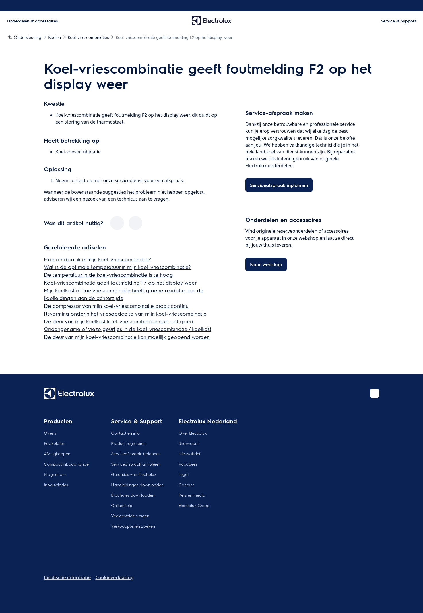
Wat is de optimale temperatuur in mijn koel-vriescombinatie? (117, 267)
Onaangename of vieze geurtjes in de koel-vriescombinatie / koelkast (128, 329)
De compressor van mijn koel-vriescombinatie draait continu (116, 305)
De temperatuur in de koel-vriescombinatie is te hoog (108, 274)
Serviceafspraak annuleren (136, 463)
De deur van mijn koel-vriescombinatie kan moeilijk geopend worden (127, 336)
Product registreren (128, 443)
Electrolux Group (193, 505)
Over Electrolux (192, 432)
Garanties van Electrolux (133, 474)
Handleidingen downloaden (137, 484)
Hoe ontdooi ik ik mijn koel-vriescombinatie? (97, 259)
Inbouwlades (56, 484)
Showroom (188, 443)
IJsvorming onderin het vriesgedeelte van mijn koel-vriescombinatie (125, 313)
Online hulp (121, 505)
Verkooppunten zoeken (133, 526)
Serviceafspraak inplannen (136, 453)
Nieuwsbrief (189, 453)
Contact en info (125, 432)
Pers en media (191, 494)
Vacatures (187, 463)
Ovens (50, 432)
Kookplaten (54, 443)
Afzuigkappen (57, 453)
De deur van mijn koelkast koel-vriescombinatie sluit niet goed (118, 321)
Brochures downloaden (132, 494)
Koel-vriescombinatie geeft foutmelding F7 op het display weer (120, 282)
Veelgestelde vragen (130, 515)
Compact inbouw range (66, 463)
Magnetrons (55, 474)
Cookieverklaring (114, 577)
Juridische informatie (67, 577)
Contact (186, 484)
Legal (183, 474)
